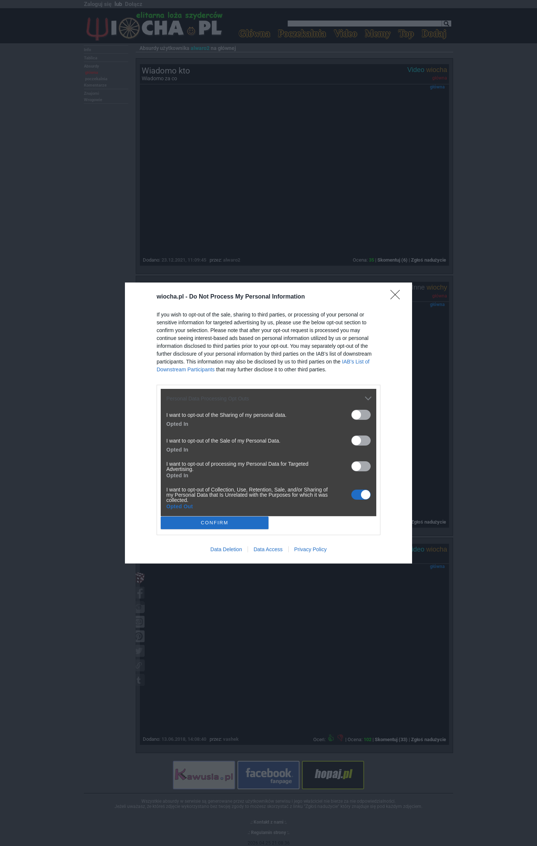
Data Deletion (226, 549)
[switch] (361, 415)
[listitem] (268, 398)
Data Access (268, 549)
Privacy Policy (310, 549)
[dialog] (268, 423)
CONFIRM (215, 522)
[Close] (397, 297)
